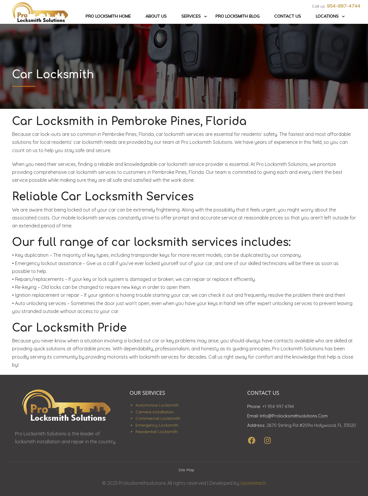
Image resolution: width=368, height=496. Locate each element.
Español (95, 29)
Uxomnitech (253, 483)
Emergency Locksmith (157, 425)
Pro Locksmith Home (108, 16)
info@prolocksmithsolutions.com (294, 416)
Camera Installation (155, 412)
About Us (156, 16)
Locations (327, 16)
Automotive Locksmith (157, 405)
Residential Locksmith (157, 431)
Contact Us (287, 16)
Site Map (186, 469)
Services (191, 16)
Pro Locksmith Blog (237, 16)
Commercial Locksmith (158, 418)
